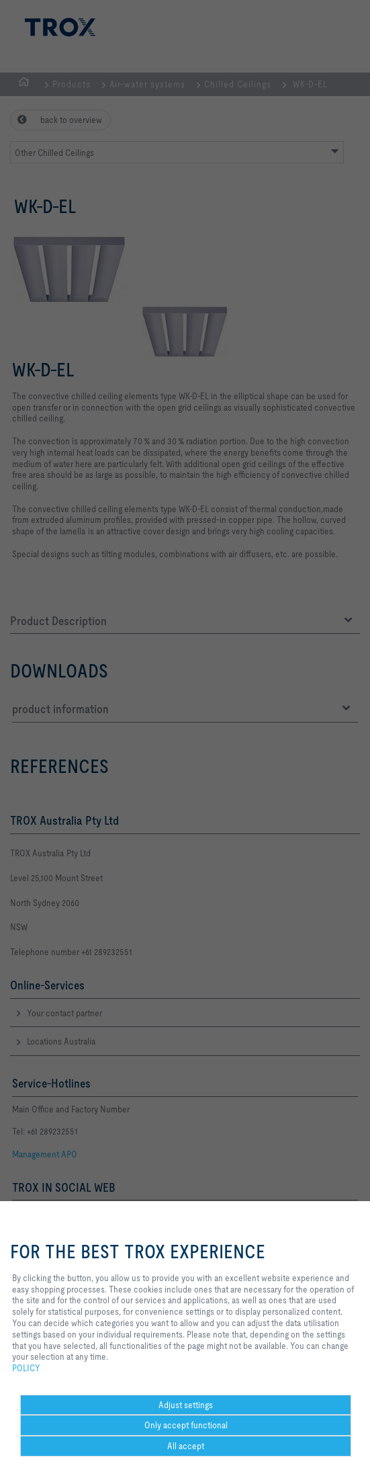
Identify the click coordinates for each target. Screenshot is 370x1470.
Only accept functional (186, 1425)
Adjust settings (185, 1404)
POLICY (26, 1367)
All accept (185, 1445)
